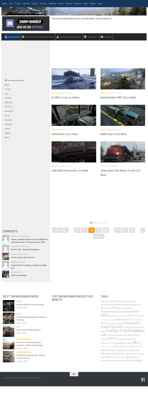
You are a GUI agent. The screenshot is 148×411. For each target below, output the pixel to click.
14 (106, 255)
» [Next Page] (142, 255)
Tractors (43, 3)
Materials (53, 3)
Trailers (34, 3)
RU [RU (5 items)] (118, 364)
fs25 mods (115, 382)
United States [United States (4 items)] (134, 371)
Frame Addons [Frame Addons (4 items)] (119, 348)
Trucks (18, 3)
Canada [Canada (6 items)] (126, 340)
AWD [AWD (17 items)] (104, 340)
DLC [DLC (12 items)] (103, 348)
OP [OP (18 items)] (110, 363)
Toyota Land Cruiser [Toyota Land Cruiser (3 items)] (107, 372)
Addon (93, 3)
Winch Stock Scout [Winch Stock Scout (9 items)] (112, 375)
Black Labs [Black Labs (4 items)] (114, 341)
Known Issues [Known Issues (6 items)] (117, 360)
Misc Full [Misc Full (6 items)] (132, 360)
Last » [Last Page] (99, 261)
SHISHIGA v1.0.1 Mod (65, 159)
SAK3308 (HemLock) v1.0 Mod (70, 195)
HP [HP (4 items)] (125, 352)
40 (132, 255)
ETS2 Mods (105, 326)
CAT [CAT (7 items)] (132, 340)
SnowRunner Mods (23, 364)
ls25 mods (129, 378)
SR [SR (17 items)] (135, 367)
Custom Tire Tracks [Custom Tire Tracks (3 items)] (110, 345)
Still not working (18, 300)
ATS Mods (114, 326)
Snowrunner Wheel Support (28, 355)
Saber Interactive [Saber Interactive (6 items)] (127, 364)
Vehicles (26, 3)
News (100, 3)
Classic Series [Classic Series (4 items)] (140, 341)
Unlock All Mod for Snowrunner (30, 329)
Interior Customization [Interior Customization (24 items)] (125, 355)
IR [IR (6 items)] (101, 360)
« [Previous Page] (66, 255)
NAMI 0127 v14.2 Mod (113, 159)
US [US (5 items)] (140, 371)
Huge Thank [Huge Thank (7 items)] (132, 352)
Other (85, 3)
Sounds (69, 3)
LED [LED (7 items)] (126, 360)
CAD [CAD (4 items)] (120, 341)
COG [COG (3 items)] (102, 345)
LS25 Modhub (135, 385)
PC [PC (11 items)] (114, 364)
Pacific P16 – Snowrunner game (25, 274)
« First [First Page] (58, 255)
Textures (77, 3)
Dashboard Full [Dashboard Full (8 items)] (124, 344)
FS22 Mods (124, 326)
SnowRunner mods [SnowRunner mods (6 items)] (123, 368)
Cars (11, 3)
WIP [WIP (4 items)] (124, 375)
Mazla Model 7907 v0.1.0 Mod (118, 122)
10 (77, 255)
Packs (61, 3)
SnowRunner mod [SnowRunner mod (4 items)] (107, 368)
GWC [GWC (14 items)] (120, 352)
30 (125, 255)
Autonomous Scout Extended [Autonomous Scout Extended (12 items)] (120, 337)
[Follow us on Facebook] (143, 405)
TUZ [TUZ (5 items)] (126, 371)
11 (84, 255)
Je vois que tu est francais (23, 282)
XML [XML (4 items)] (127, 375)
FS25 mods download (116, 385)
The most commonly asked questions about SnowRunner (29, 369)
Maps (4, 3)
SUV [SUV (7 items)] (139, 368)
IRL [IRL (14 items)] (105, 359)
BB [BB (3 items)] (109, 341)
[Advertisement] (98, 70)
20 (117, 255)
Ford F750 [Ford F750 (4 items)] (109, 348)
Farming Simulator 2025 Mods (120, 376)
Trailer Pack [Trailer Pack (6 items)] (119, 371)
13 (98, 255)
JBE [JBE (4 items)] (108, 360)
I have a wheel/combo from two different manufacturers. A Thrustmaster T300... (29, 265)
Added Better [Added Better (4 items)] (127, 333)
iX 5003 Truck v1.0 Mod (65, 122)
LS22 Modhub (113, 333)
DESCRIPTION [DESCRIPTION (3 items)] (138, 345)
